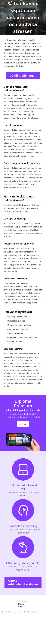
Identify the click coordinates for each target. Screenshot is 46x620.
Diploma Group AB (19, 612)
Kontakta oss (23, 601)
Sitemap (21, 604)
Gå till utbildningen (23, 75)
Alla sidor (21, 607)
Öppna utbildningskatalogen (23, 582)
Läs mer (23, 424)
